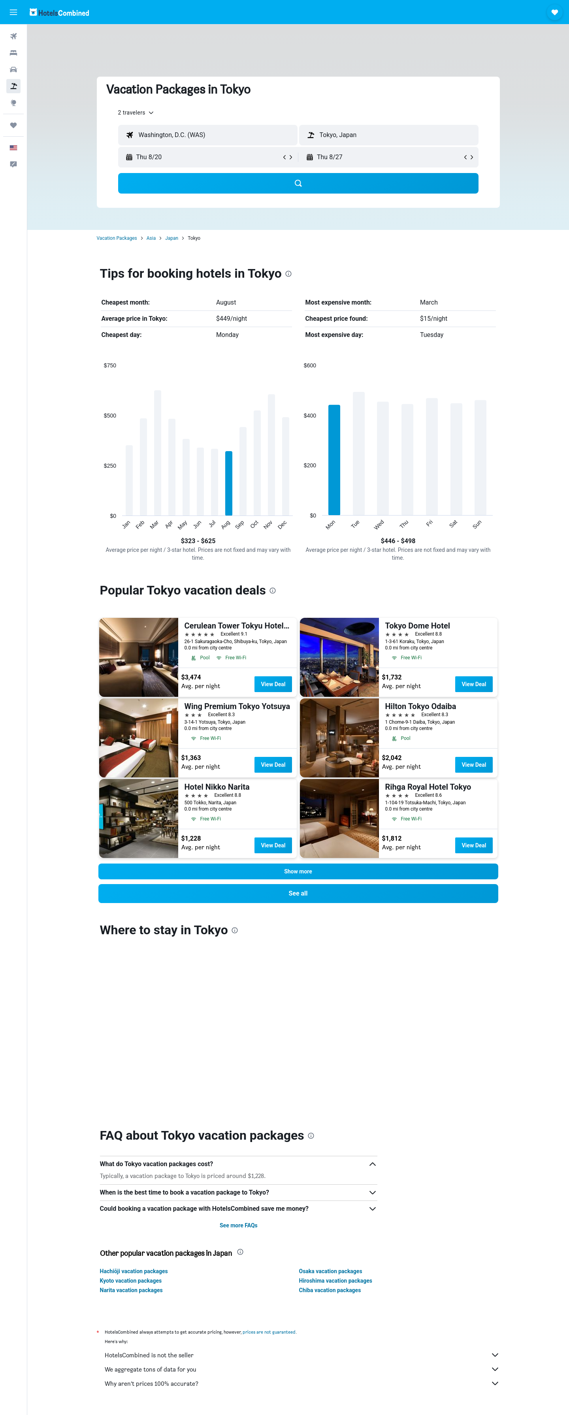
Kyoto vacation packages (131, 1110)
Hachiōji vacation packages (134, 1100)
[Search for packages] (13, 86)
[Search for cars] (13, 69)
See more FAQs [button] (239, 1055)
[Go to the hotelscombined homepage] (59, 12)
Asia (151, 238)
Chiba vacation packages (330, 1119)
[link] (298, 893)
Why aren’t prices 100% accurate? (302, 1212)
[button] (13, 12)
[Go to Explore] (13, 103)
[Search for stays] (13, 53)
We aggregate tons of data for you (302, 1198)
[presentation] (288, 273)
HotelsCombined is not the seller (302, 1184)
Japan (171, 238)
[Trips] (13, 125)
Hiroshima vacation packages (336, 1110)
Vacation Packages (117, 238)
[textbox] (208, 135)
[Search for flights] (13, 36)
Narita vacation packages (131, 1119)
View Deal (273, 684)
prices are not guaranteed (269, 1161)
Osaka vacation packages (330, 1100)
